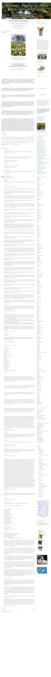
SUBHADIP (6, 150)
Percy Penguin (41, 480)
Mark (38, 316)
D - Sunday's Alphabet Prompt (43, 486)
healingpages (39, 249)
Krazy (38, 285)
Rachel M (38, 348)
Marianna (38, 315)
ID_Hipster (38, 259)
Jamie (38, 264)
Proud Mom (38, 346)
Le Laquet (38, 290)
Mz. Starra (38, 331)
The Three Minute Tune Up (41, 440)
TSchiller (38, 393)
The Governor (39, 389)
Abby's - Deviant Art (40, 136)
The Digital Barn (39, 416)
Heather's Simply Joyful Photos (41, 150)
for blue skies (39, 234)
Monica (5, 491)
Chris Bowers (39, 205)
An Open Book (39, 184)
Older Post (33, 609)
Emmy (38, 225)
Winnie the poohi (39, 402)
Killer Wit (38, 281)
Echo (37, 224)
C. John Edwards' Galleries (41, 145)
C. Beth (38, 198)
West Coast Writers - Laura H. (41, 418)
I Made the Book (44, 535)
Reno (47, 513)
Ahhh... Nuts (40, 460)
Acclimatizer (39, 180)
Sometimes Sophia (39, 377)
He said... (40, 490)
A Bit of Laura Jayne (41, 534)
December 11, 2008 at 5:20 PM (10, 605)
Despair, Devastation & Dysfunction (41, 531)
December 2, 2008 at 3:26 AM (10, 172)
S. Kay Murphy (39, 356)
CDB (37, 200)
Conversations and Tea (40, 411)
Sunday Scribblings (40, 437)
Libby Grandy (39, 297)
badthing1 (38, 189)
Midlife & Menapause (40, 321)
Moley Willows (39, 325)
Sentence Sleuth (39, 432)
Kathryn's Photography (40, 157)
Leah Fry (38, 291)
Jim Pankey (38, 270)
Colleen (46, 503)
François (40, 505)
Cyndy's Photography (40, 147)
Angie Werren (39, 185)
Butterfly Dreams (41, 467)
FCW (38, 231)
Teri (37, 387)
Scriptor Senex (39, 366)
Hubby (44, 507)
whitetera (38, 398)
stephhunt (38, 379)
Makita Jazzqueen (39, 307)
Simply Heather (39, 376)
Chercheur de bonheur (40, 204)
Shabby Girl (38, 369)
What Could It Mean (40, 442)
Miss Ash (38, 322)
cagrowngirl (38, 199)
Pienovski (38, 341)
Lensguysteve (39, 160)
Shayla (38, 372)
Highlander (40, 507)
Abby (38, 501)
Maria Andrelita (39, 313)
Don (37, 220)
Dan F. (43, 504)
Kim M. (44, 509)
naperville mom (39, 332)
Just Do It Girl (39, 275)
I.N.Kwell (38, 256)
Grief (39, 477)
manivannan (38, 311)
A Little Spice (41, 476)
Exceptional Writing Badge (41, 117)
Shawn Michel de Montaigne (41, 371)
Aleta (41, 501)
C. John (39, 503)
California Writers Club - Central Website (43, 423)
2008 (39, 448)
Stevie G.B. (38, 382)
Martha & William (41, 540)
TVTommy (38, 394)
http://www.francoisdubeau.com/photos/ (18, 59)
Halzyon (38, 244)
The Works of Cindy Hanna (41, 417)
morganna (38, 328)
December (40, 449)
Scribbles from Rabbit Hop (41, 415)
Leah (41, 510)
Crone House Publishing (40, 424)
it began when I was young (41, 532)
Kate (37, 277)
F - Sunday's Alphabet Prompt (43, 464)
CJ (37, 208)
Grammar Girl (39, 428)
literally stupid (39, 301)
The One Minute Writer (40, 439)
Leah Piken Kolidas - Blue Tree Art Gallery (43, 158)
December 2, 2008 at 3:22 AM (10, 161)
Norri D (38, 336)
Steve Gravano (6, 175)
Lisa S (38, 300)
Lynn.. (38, 306)
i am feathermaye (39, 255)
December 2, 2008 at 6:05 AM (10, 310)
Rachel (44, 513)
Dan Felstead (6, 333)
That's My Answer (39, 438)
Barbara (38, 190)
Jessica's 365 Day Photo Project (41, 151)
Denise (38, 219)
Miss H (38, 323)
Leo (37, 295)
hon (37, 254)
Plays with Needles (39, 342)
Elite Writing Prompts (40, 427)
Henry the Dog (39, 251)
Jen (37, 267)
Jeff (37, 266)
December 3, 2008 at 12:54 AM (10, 499)
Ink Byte (38, 429)
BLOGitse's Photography (40, 142)
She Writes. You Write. (40, 433)
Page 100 (40, 479)
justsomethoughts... (7, 526)
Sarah (38, 363)
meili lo (38, 317)
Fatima (38, 230)
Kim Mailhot (39, 282)
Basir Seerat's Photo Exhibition (41, 141)
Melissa (45, 512)
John (37, 271)
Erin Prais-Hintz (39, 226)
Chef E (38, 203)
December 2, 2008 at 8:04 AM (10, 430)
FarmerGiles (39, 229)
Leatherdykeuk (39, 292)
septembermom (39, 368)
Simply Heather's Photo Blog (41, 168)
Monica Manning (39, 327)
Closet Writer (39, 210)
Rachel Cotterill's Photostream (41, 167)
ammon (38, 183)
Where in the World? (42, 469)
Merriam (38, 318)
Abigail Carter (39, 179)
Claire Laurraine (39, 209)
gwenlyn (38, 240)
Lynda (46, 511)
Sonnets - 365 (39, 435)
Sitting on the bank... (42, 487)
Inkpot (5, 313)
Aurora (48, 501)
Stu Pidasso (38, 383)
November (40, 496)
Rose (37, 353)
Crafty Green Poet (39, 211)
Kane (46, 508)
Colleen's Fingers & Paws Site (41, 146)
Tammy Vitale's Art (40, 171)
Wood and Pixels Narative (40, 173)
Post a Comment (4, 607)
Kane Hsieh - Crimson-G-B (41, 156)
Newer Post (3, 609)
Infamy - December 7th (42, 484)
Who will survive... (41, 483)
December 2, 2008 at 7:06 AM (10, 370)
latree (38, 287)
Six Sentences (39, 434)
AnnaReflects (44, 501)
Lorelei (38, 302)
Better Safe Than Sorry (40, 193)
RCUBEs (38, 351)
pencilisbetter (39, 338)
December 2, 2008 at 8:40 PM (10, 489)
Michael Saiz (39, 320)
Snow (39, 457)
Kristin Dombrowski (40, 286)
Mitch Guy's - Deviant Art (40, 163)
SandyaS (38, 361)
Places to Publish (40, 546)
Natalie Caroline (39, 333)
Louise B (43, 511)
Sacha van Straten (6, 501)
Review (38, 413)
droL (37, 221)
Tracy (38, 392)
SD (37, 367)
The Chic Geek (39, 388)
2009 (39, 446)
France (38, 235)
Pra (37, 343)
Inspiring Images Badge (40, 118)
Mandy (38, 310)
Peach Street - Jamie (40, 337)
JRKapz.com (39, 412)
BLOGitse (42, 502)
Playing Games (41, 452)
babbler (38, 188)
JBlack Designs (39, 265)
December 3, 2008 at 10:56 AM (10, 529)
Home (18, 609)
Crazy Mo (38, 213)
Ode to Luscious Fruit (42, 491)
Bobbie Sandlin (39, 195)
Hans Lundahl (39, 245)
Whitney (38, 399)
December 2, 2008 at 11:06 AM (10, 455)
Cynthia (38, 214)
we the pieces (39, 397)
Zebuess (38, 404)
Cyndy (40, 504)
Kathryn (40, 509)
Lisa (43, 510)
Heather (5, 155)
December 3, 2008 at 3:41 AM (10, 524)
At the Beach (40, 466)
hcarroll (38, 246)
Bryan (48, 502)
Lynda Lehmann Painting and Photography (43, 162)
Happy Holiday (41, 459)
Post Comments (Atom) (8, 611)
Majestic (40, 453)
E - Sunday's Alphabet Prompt (43, 474)
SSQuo (38, 378)
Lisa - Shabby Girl (47, 510)
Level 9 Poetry (39, 296)
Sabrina (38, 357)
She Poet (38, 373)
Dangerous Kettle (39, 216)
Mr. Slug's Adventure (42, 463)
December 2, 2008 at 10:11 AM (10, 445)
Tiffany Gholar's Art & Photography (42, 172)
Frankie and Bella (39, 236)
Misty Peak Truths (41, 494)
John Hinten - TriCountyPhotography (42, 155)
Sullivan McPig (39, 384)
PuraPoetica (38, 347)
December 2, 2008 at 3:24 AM (10, 167)
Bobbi (38, 194)
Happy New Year (41, 450)
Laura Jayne (5, 169)
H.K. (37, 241)
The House (40, 493)
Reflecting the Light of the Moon (41, 352)
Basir (39, 502)
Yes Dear (40, 470)
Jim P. (40, 508)
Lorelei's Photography (40, 161)
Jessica (38, 269)
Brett (45, 502)
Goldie (38, 239)
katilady (38, 280)
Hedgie (38, 250)
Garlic (39, 456)
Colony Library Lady (40, 410)
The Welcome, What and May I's (41, 23)
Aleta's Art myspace (40, 137)
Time (39, 473)
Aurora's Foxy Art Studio (40, 140)
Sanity (38, 362)
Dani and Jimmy (39, 218)
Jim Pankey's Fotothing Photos (41, 152)
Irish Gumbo (39, 261)
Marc (37, 312)
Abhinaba (38, 178)
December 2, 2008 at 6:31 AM (10, 345)
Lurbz (38, 305)
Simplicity (38, 374)
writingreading (39, 403)
